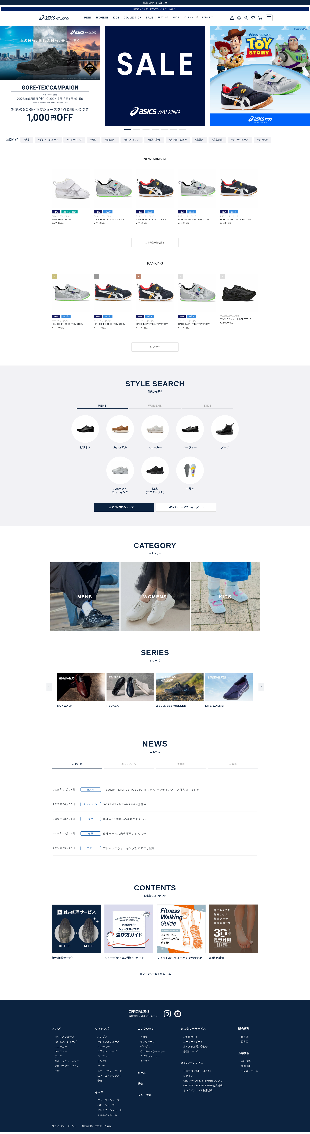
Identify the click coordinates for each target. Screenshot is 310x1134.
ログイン (188, 1075)
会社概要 (246, 1061)
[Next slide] (261, 687)
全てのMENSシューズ (121, 507)
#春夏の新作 (154, 139)
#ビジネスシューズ (48, 139)
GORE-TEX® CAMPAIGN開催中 (125, 804)
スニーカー (61, 1046)
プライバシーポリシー (64, 1126)
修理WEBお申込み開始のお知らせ (125, 818)
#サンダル (262, 139)
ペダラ (144, 1036)
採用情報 (246, 1065)
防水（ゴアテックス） (67, 1065)
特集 (140, 1083)
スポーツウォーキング (67, 1061)
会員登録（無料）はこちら (198, 1070)
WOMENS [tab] (155, 405)
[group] (155, 76)
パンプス (102, 1036)
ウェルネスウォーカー (152, 1051)
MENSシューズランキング (183, 507)
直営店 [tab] (181, 764)
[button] (127, 129)
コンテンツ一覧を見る (152, 974)
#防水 (27, 139)
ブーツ (58, 1056)
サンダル (102, 1061)
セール (142, 1072)
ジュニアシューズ (107, 1114)
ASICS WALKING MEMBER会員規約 (203, 1085)
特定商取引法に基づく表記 (97, 1126)
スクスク (145, 1061)
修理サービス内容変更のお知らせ (124, 833)
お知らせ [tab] (77, 764)
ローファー (61, 1051)
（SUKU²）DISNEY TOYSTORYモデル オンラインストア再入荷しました (151, 789)
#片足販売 (217, 139)
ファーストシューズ (108, 1100)
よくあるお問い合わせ (195, 1046)
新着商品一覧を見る (154, 242)
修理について (190, 1051)
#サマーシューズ (240, 139)
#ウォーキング (74, 139)
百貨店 (244, 1041)
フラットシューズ (107, 1051)
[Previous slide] (49, 687)
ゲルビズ (145, 1046)
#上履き (199, 139)
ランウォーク (147, 1041)
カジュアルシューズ (66, 1041)
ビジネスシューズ (64, 1036)
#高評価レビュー (178, 139)
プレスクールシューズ (109, 1109)
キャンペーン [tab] (129, 764)
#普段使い (110, 139)
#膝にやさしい (131, 139)
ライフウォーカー (150, 1056)
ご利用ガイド (190, 1036)
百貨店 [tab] (233, 764)
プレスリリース (249, 1070)
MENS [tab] (102, 405)
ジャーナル (145, 1095)
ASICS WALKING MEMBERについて (203, 1080)
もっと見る (155, 347)
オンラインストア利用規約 (198, 1090)
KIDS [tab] (207, 405)
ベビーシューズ (106, 1104)
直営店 (244, 1036)
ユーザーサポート (193, 1041)
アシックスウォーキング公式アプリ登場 (129, 848)
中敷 (57, 1070)
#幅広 (93, 139)
